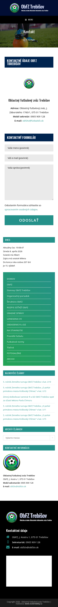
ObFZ (9, 284)
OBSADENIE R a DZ (16, 324)
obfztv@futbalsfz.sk (33, 120)
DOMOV (11, 278)
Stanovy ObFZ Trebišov (18, 290)
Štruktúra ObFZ (15, 301)
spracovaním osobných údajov (21, 209)
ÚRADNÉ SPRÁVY (15, 313)
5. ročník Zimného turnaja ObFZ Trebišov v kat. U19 (27, 381)
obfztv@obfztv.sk (18, 486)
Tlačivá (10, 347)
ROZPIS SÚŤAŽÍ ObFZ (17, 307)
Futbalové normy (15, 341)
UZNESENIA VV (14, 318)
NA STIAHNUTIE (15, 330)
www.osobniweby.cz (33, 603)
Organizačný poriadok (18, 296)
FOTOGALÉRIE (14, 353)
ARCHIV (11, 359)
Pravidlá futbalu (15, 336)
